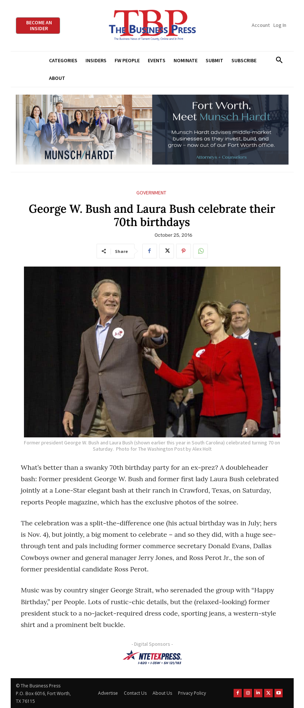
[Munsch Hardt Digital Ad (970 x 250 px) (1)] (152, 130)
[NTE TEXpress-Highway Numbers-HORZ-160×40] (152, 657)
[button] (279, 60)
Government (151, 193)
